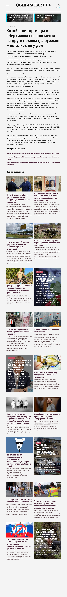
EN (60, 7)
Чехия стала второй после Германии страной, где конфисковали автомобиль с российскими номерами (45, 504)
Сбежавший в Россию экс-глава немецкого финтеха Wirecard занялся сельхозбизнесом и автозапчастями (47, 196)
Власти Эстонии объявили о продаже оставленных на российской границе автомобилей (17, 245)
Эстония (8, 240)
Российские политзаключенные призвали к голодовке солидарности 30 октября (47, 416)
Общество (11, 358)
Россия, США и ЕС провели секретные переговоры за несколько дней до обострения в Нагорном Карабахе (47, 451)
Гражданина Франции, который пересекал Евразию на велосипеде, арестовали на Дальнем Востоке (19, 289)
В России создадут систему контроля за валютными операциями (45, 374)
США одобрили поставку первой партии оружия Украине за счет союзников (47, 242)
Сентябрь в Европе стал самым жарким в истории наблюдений (19, 500)
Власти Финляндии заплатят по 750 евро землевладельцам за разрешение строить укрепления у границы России (46, 535)
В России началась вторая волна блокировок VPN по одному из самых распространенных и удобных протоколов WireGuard (18, 544)
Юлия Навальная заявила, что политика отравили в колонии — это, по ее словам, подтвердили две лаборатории (47, 280)
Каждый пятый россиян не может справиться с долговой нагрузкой (18, 331)
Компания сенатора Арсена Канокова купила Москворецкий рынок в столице (32, 153)
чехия (36, 499)
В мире (39, 442)
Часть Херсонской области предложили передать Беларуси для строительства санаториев (18, 198)
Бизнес (33, 9)
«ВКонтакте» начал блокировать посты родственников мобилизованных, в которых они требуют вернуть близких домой (18, 460)
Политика (39, 272)
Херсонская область (12, 193)
